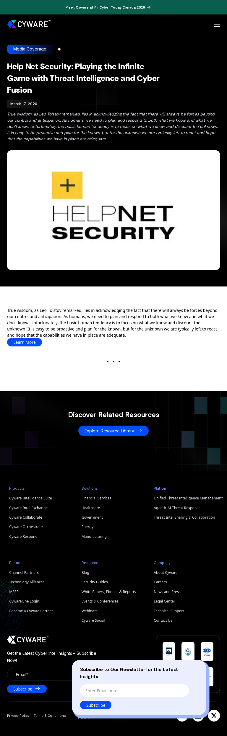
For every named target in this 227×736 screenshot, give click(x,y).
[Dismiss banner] (160, 7)
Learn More (24, 342)
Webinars (90, 610)
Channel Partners (24, 572)
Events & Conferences (100, 601)
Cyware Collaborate (25, 517)
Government (92, 517)
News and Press (167, 591)
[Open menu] (217, 24)
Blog (85, 572)
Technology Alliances (26, 581)
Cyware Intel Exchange (28, 507)
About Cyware (165, 572)
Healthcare (91, 507)
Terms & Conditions (50, 716)
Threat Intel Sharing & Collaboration (184, 517)
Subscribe (96, 705)
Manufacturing (94, 536)
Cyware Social (93, 620)
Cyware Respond (23, 536)
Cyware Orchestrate (26, 526)
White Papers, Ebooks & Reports (109, 591)
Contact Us (163, 620)
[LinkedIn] (198, 716)
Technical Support (169, 610)
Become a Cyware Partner (31, 610)
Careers (160, 581)
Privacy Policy (18, 716)
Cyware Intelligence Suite (30, 498)
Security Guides (95, 581)
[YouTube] (182, 716)
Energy (87, 526)
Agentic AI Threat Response (177, 507)
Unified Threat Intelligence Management (187, 498)
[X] (214, 716)
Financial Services (96, 498)
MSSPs (14, 591)
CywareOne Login (24, 601)
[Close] (196, 668)
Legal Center (164, 601)
